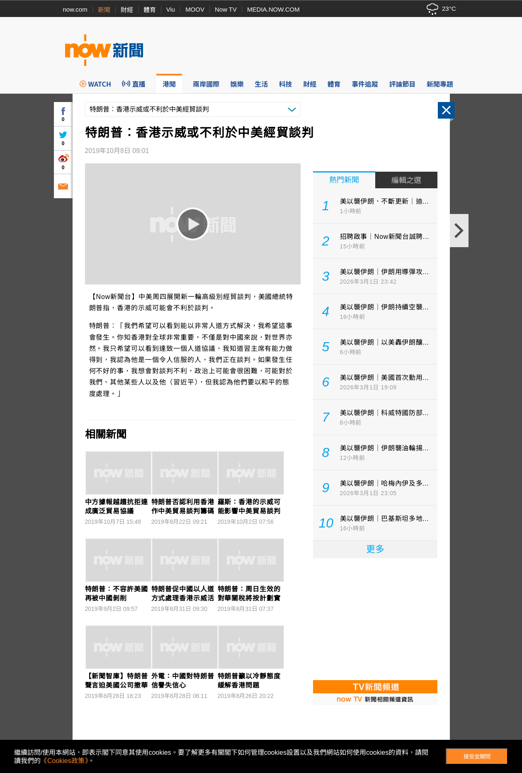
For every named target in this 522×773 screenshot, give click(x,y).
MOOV (194, 9)
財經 (127, 9)
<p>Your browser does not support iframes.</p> (375, 618)
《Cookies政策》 (64, 760)
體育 (149, 9)
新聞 (104, 9)
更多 (375, 549)
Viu (170, 9)
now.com (75, 9)
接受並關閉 (477, 757)
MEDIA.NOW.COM (273, 9)
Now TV (226, 9)
